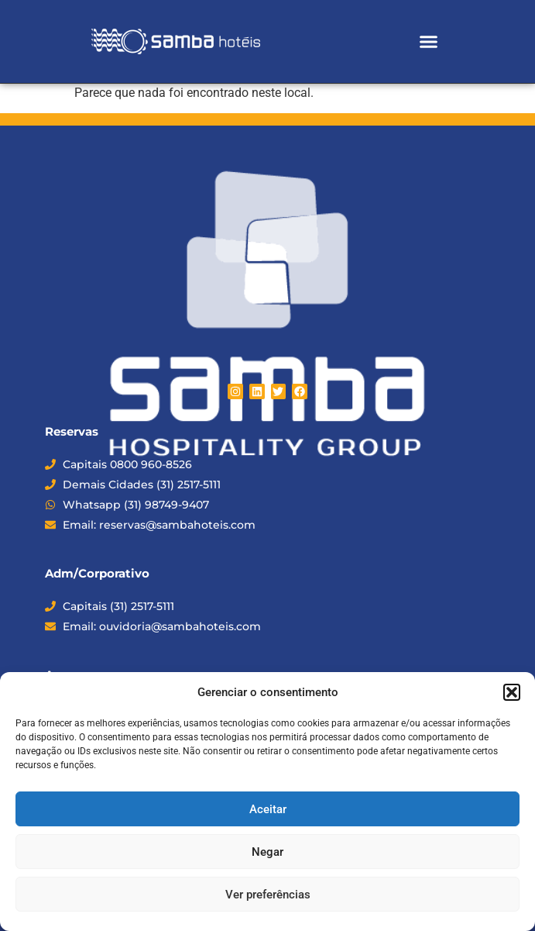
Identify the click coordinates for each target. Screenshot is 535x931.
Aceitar (267, 809)
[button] (512, 692)
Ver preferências (267, 895)
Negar (267, 852)
